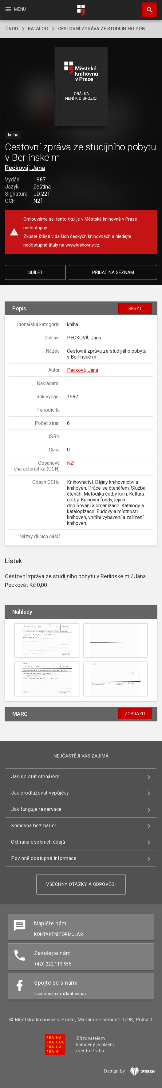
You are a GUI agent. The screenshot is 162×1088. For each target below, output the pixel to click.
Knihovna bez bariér (34, 825)
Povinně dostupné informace (44, 858)
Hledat (147, 6)
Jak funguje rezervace (36, 809)
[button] (81, 87)
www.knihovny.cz (82, 245)
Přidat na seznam (113, 272)
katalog (38, 28)
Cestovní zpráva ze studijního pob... (103, 28)
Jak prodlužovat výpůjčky (40, 793)
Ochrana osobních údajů (38, 842)
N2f (71, 463)
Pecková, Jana (25, 168)
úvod (12, 28)
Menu (15, 9)
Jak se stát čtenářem (35, 776)
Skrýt (135, 308)
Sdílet (35, 272)
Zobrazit (135, 713)
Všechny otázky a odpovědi (81, 884)
